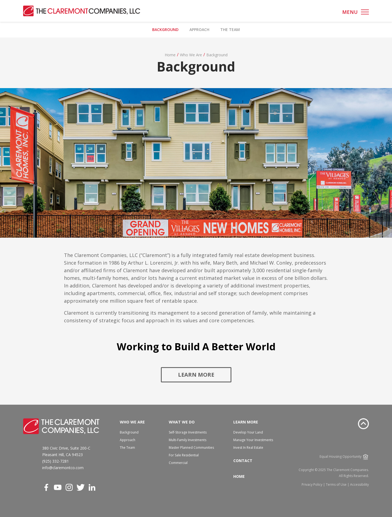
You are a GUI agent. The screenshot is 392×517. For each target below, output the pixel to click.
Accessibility (359, 484)
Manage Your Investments (253, 440)
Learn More (196, 374)
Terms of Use (336, 484)
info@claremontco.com (63, 467)
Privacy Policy (312, 484)
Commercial (178, 462)
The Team (230, 29)
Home (170, 54)
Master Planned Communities (191, 447)
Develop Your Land (248, 432)
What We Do (182, 422)
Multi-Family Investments (187, 440)
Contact (242, 460)
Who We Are (191, 54)
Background (165, 29)
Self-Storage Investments (188, 432)
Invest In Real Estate (248, 447)
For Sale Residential (184, 455)
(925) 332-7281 (55, 461)
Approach (199, 29)
